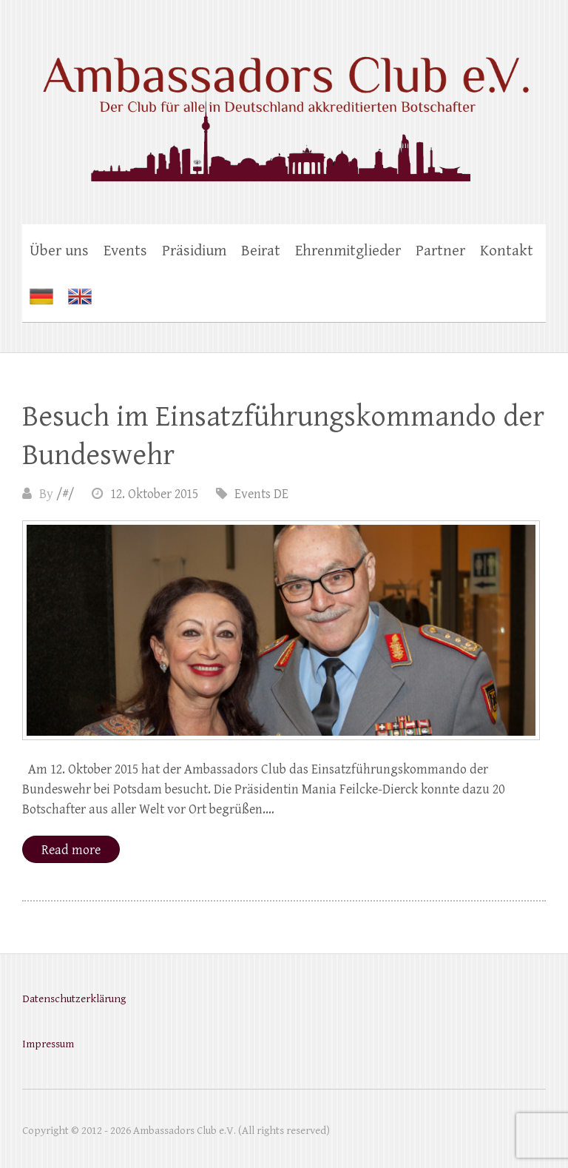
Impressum (48, 1044)
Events (125, 251)
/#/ (65, 494)
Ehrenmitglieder (348, 251)
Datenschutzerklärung (74, 999)
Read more (71, 850)
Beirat (260, 251)
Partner (440, 251)
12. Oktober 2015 (154, 494)
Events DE (261, 494)
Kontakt (506, 251)
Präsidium (194, 251)
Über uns (59, 251)
